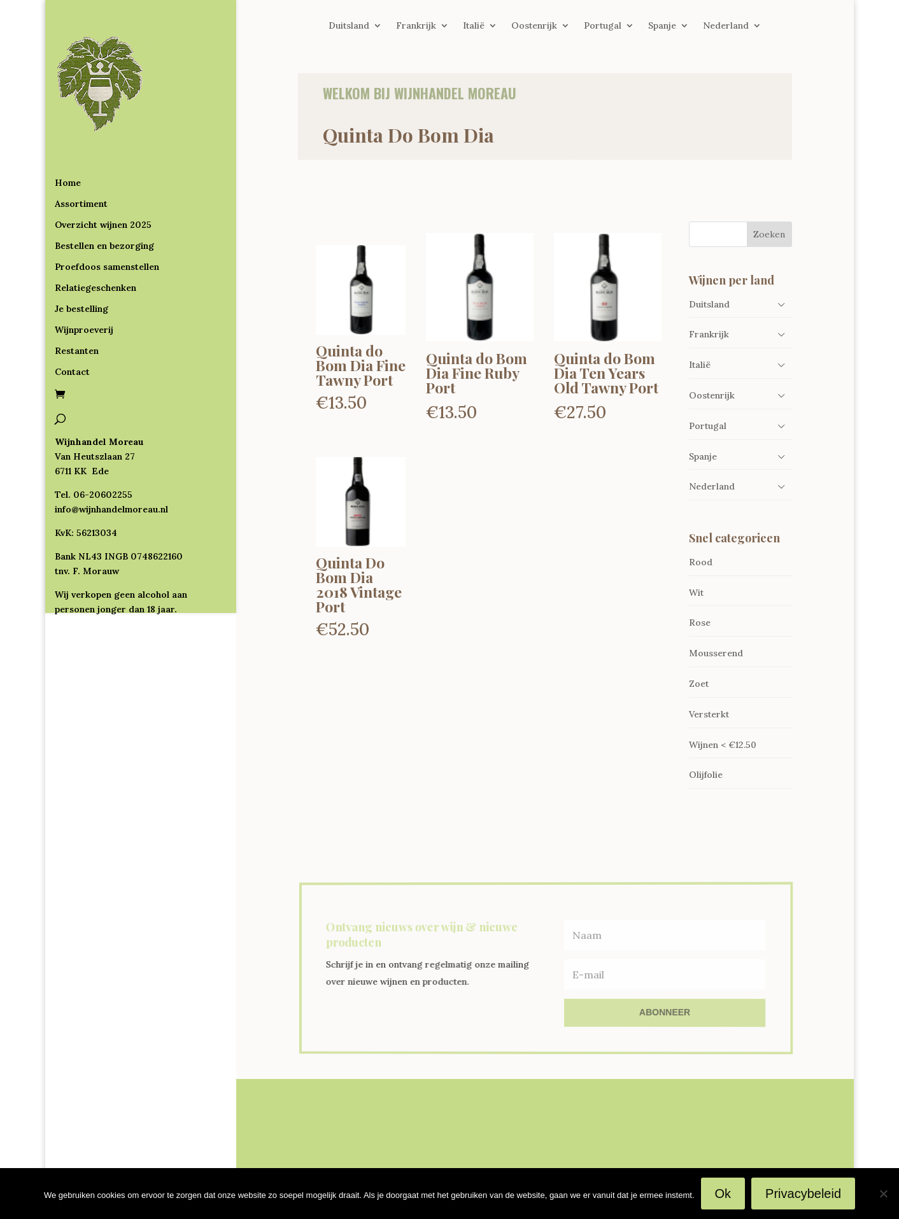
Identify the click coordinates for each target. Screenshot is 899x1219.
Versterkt (709, 714)
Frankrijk (416, 26)
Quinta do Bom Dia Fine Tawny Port (361, 365)
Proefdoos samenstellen (107, 215)
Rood (700, 562)
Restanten (77, 299)
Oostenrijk (534, 26)
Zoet (699, 683)
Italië (474, 26)
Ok (723, 1194)
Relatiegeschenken (95, 236)
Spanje (662, 26)
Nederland (726, 26)
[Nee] (883, 1193)
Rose (700, 622)
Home (68, 131)
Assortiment (81, 152)
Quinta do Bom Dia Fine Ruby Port (476, 372)
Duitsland (349, 26)
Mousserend (716, 653)
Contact (72, 320)
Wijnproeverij (84, 278)
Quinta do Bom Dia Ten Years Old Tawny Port (606, 372)
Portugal (602, 26)
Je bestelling (81, 257)
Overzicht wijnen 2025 (103, 173)
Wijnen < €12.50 (722, 744)
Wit (696, 592)
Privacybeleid (803, 1194)
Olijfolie (706, 774)
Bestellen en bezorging (104, 194)
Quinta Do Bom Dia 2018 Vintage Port (359, 584)
